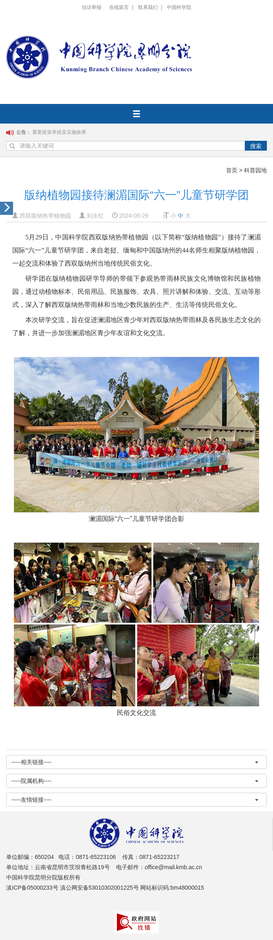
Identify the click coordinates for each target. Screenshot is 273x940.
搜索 (256, 146)
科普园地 (255, 170)
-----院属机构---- (134, 781)
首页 (231, 170)
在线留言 (119, 7)
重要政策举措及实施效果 (59, 132)
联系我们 (148, 7)
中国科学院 (179, 7)
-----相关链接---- (134, 762)
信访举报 (91, 7)
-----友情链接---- (134, 799)
